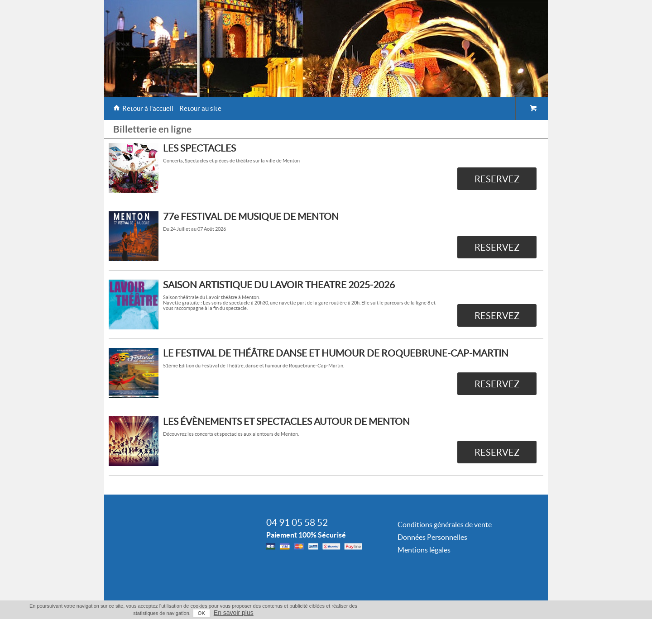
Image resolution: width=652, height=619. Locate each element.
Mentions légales (424, 550)
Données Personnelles (432, 537)
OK (201, 613)
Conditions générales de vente (445, 524)
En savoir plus (234, 612)
